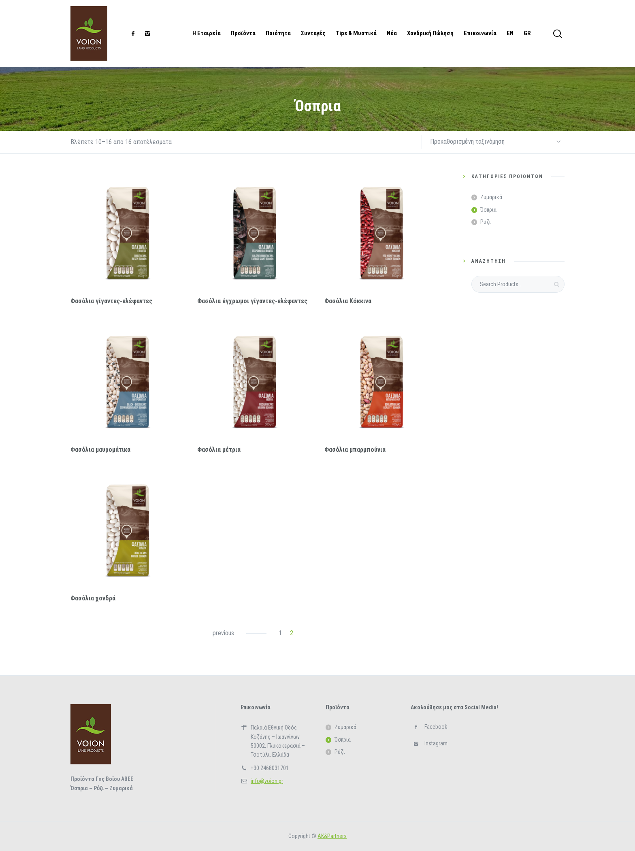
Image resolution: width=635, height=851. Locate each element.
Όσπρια (488, 209)
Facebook (435, 726)
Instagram (435, 743)
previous (223, 633)
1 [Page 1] (280, 633)
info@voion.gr (267, 781)
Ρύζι (485, 222)
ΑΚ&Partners (332, 836)
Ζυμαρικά (491, 197)
